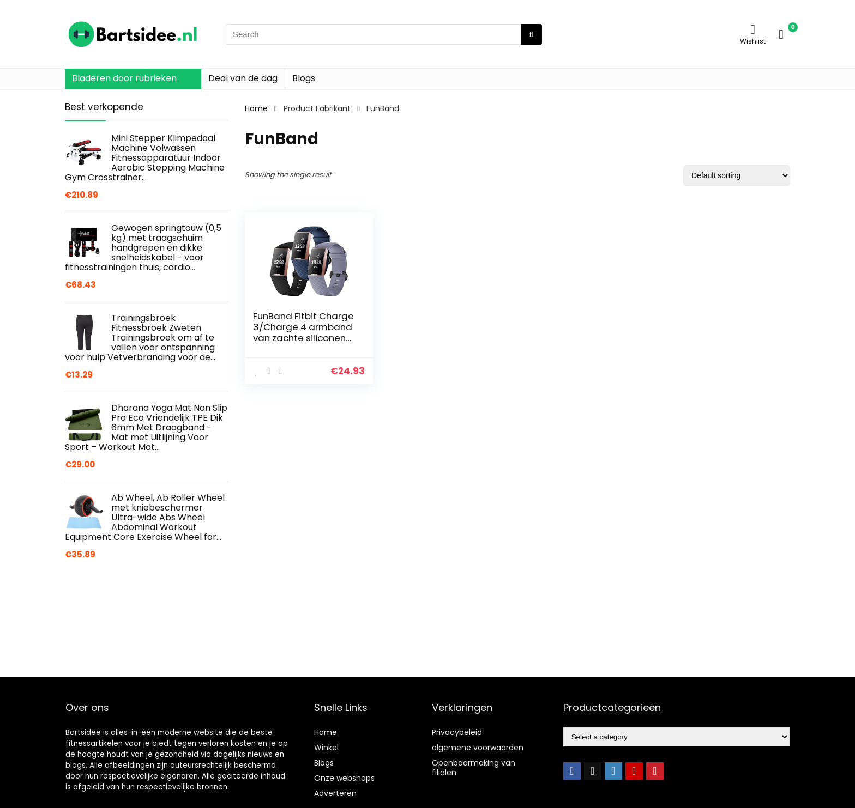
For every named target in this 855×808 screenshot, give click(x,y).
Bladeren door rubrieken (124, 78)
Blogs (303, 78)
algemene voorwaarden (477, 747)
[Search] (531, 34)
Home (256, 108)
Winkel (326, 747)
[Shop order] (736, 175)
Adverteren (335, 793)
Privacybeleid (457, 732)
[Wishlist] (752, 29)
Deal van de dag (243, 78)
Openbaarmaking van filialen (473, 767)
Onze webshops (344, 778)
